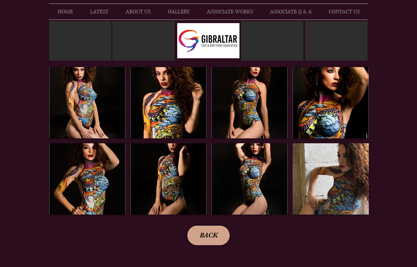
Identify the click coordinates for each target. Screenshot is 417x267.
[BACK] (208, 235)
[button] (87, 102)
